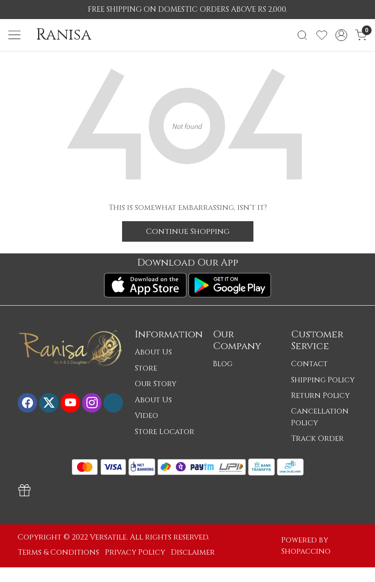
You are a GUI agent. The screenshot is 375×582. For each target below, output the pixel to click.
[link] (302, 35)
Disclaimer (193, 552)
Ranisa (63, 34)
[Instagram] (92, 402)
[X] (49, 402)
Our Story (155, 384)
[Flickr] (113, 402)
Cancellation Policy (320, 417)
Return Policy (320, 396)
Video (146, 416)
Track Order (317, 439)
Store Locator (164, 432)
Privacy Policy (135, 552)
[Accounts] (341, 35)
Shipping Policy (322, 380)
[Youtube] (70, 402)
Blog (222, 364)
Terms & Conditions (58, 552)
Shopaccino (306, 551)
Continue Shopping (187, 231)
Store (146, 368)
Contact (309, 364)
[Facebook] (27, 402)
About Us (153, 352)
